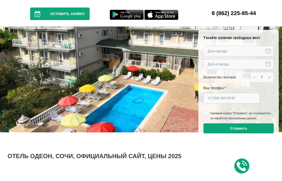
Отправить (238, 128)
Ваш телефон (214, 88)
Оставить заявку (57, 14)
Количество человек (219, 77)
